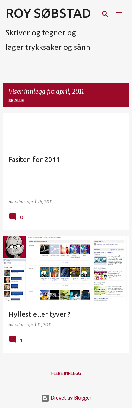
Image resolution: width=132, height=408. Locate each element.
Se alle (16, 100)
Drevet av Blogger (66, 398)
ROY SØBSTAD (48, 13)
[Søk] (105, 14)
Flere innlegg (66, 373)
